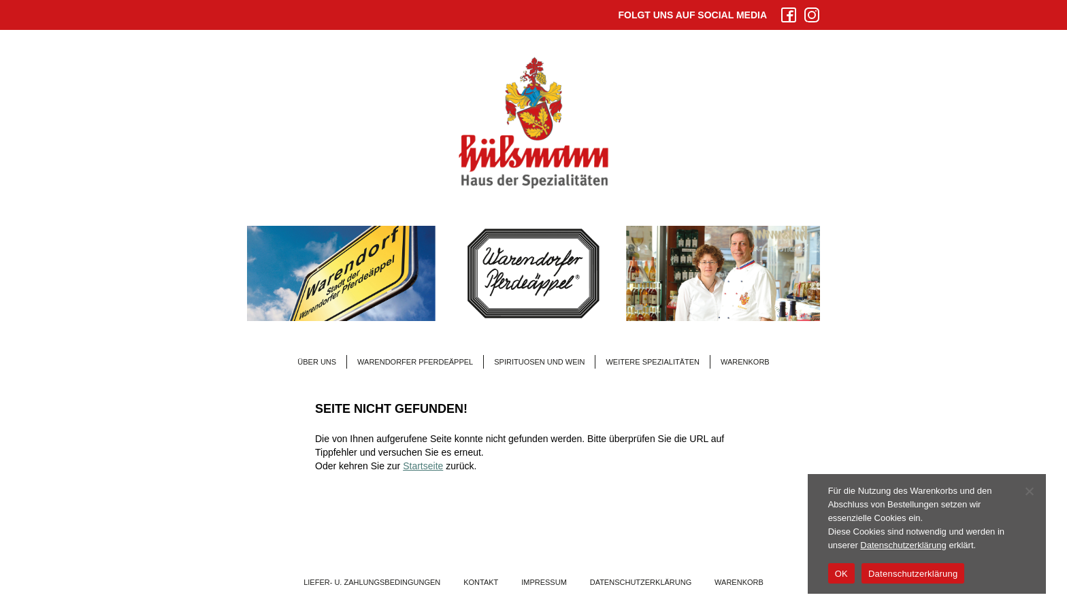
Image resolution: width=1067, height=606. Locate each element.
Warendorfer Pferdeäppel (415, 362)
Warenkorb (745, 362)
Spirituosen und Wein (539, 362)
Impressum (544, 582)
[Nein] (1029, 491)
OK (841, 574)
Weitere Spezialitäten (653, 362)
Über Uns (316, 362)
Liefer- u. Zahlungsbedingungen (371, 582)
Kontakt (480, 582)
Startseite (423, 465)
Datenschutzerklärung (641, 582)
